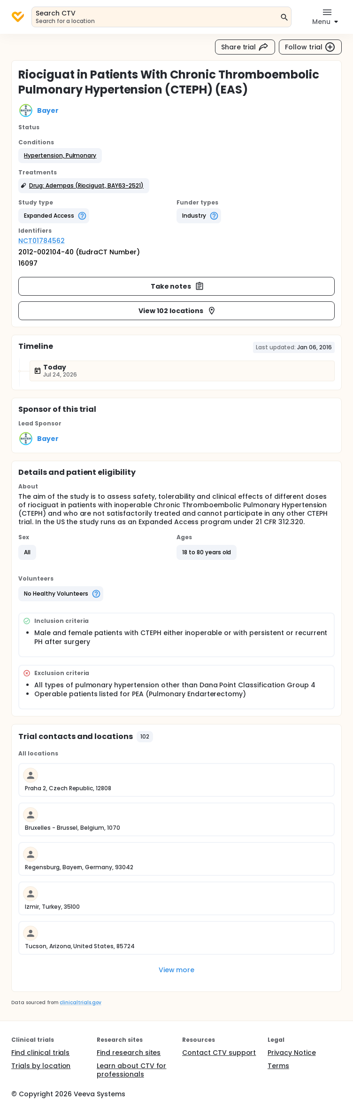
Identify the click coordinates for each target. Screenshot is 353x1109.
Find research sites (129, 1052)
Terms (278, 1066)
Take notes (178, 286)
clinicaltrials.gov (80, 1002)
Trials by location (40, 1066)
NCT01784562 (41, 240)
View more (177, 970)
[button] (60, 155)
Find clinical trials (40, 1052)
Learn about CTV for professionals (131, 1070)
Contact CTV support (219, 1052)
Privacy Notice (292, 1052)
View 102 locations (177, 310)
